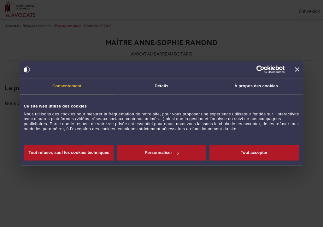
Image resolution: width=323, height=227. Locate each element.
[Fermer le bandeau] (297, 69)
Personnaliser (162, 152)
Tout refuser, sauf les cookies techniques (68, 152)
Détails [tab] (161, 86)
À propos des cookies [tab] (256, 86)
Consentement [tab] (66, 86)
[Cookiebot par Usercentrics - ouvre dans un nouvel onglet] (257, 69)
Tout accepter (254, 152)
